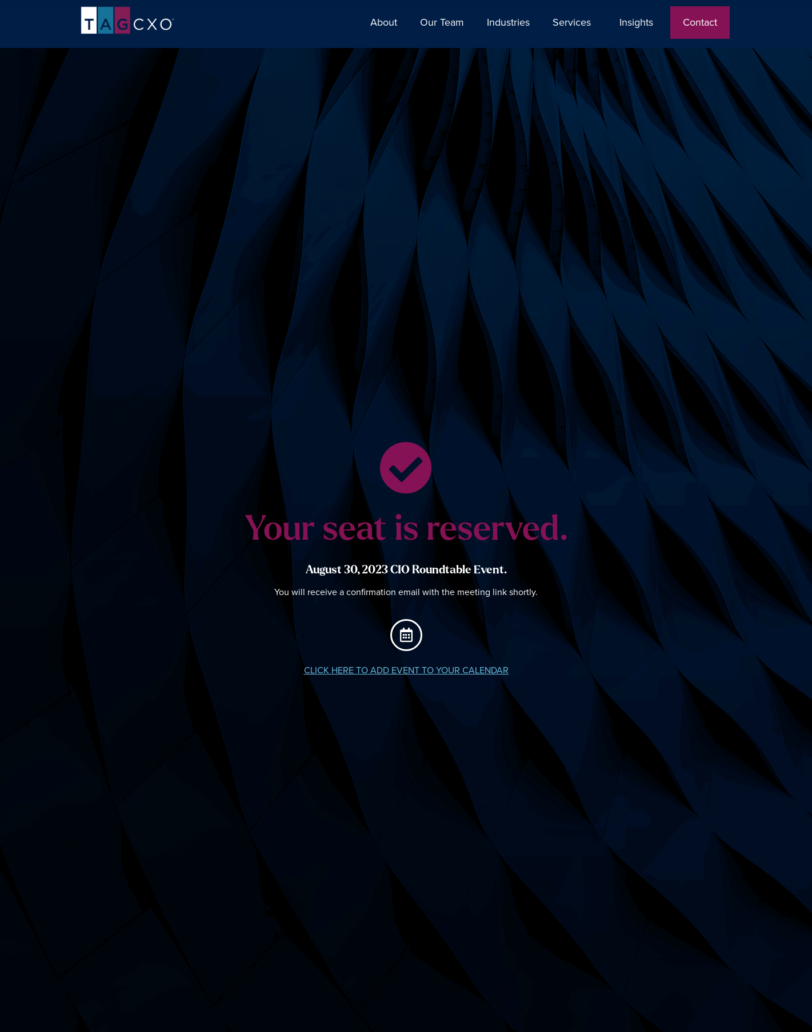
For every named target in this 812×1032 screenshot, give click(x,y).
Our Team (442, 22)
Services (575, 22)
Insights (639, 22)
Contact (700, 22)
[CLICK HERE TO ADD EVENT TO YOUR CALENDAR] (406, 635)
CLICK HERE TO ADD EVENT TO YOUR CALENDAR (406, 670)
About (383, 22)
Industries (508, 22)
